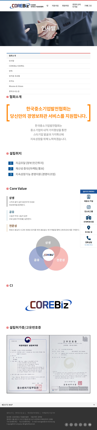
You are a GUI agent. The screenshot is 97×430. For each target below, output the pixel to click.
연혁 (10, 71)
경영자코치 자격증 (76, 6)
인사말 (11, 61)
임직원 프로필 (14, 76)
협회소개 (12, 56)
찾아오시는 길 (19, 413)
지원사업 (55, 6)
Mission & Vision (16, 86)
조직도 (11, 81)
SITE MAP (7, 405)
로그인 (89, 6)
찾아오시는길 (14, 91)
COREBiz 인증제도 (16, 66)
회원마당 (65, 6)
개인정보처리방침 (33, 413)
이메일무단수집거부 (48, 413)
